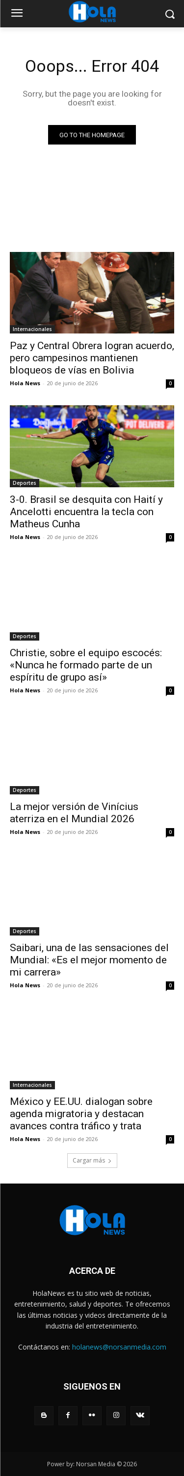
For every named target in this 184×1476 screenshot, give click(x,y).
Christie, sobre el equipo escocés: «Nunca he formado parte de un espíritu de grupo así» (86, 665)
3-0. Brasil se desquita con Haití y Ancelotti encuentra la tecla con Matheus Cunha (86, 512)
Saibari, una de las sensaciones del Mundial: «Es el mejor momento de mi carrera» (89, 960)
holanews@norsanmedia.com (119, 1346)
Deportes (24, 482)
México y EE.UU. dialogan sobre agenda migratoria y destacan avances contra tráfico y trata (81, 1114)
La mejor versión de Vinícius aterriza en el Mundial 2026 (74, 813)
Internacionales (32, 329)
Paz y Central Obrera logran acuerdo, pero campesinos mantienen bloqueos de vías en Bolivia (92, 358)
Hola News (25, 383)
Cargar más (92, 1160)
